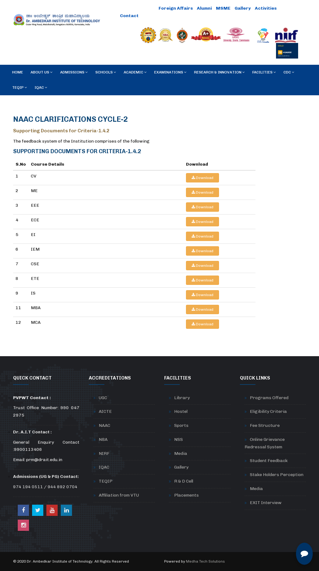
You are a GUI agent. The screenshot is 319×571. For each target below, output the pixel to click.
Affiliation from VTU (119, 495)
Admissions (74, 72)
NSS (178, 439)
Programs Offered (269, 397)
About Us (42, 72)
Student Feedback (269, 460)
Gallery (243, 8)
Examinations (170, 72)
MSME (223, 8)
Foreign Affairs (176, 8)
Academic (135, 72)
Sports (181, 425)
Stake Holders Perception (276, 474)
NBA (103, 439)
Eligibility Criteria (268, 411)
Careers (152, 15)
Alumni (204, 8)
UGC (103, 397)
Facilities (264, 72)
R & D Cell (183, 481)
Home (17, 72)
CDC (288, 72)
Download (202, 178)
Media (180, 453)
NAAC (104, 425)
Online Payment (137, 8)
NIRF (104, 453)
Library (182, 397)
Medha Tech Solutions (205, 561)
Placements (186, 495)
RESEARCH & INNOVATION (219, 72)
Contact (129, 15)
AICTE (105, 411)
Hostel (181, 411)
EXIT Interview (266, 502)
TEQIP (19, 87)
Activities (266, 8)
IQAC (41, 87)
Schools (105, 72)
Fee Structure (265, 425)
